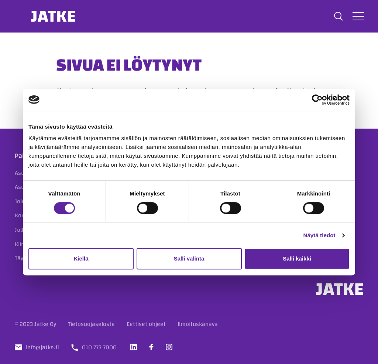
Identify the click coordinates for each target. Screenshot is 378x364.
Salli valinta (189, 258)
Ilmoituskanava (198, 324)
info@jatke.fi (42, 347)
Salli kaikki (297, 258)
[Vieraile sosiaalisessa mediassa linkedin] (133, 347)
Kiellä (80, 258)
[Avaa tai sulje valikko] (357, 16)
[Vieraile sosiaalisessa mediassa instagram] (169, 347)
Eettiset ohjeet (146, 324)
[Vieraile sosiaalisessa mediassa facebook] (151, 347)
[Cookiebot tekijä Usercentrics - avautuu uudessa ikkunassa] (317, 99)
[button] (337, 16)
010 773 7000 (99, 347)
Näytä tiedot (319, 235)
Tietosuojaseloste (91, 324)
